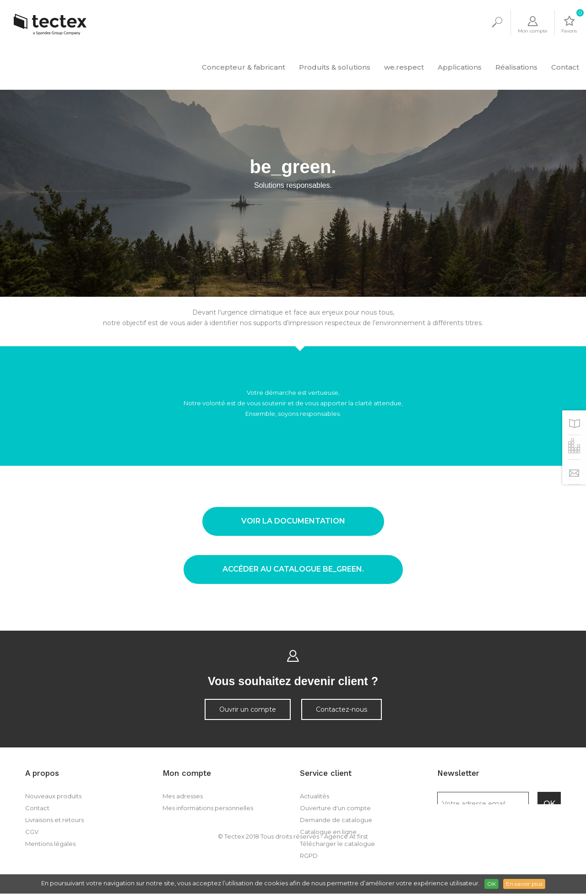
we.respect (404, 67)
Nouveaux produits (53, 796)
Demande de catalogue (336, 819)
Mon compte (187, 773)
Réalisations (516, 67)
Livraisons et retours (54, 819)
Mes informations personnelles (208, 808)
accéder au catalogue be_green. (293, 569)
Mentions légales (50, 843)
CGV (31, 831)
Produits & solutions (334, 67)
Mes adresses (183, 796)
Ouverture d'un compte (335, 808)
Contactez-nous (341, 709)
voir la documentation (293, 521)
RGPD (309, 855)
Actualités (314, 796)
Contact (565, 67)
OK (491, 883)
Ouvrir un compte (247, 709)
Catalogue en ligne (328, 831)
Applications (460, 67)
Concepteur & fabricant (243, 67)
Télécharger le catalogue (337, 843)
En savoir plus (524, 883)
